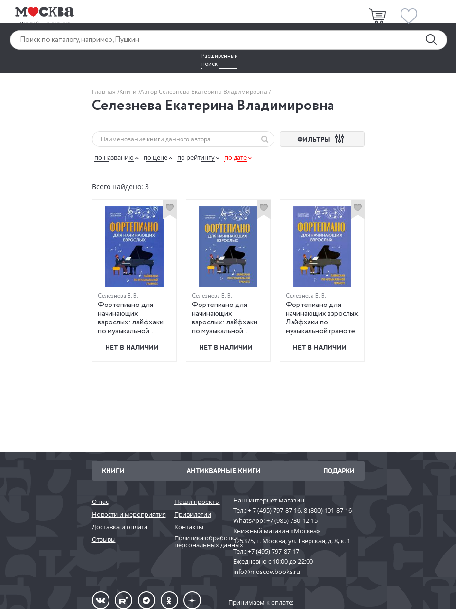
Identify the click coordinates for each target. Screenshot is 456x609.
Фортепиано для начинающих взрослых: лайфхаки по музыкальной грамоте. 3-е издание (131, 322)
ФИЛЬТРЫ (322, 139)
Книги (128, 92)
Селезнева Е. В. (118, 296)
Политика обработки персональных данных (198, 542)
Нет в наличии (132, 347)
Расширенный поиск (219, 60)
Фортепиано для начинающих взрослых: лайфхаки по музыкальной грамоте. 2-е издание (226, 322)
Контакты (188, 526)
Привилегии (192, 514)
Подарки (339, 470)
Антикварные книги (224, 470)
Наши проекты (197, 501)
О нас (100, 501)
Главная (104, 92)
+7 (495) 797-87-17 (273, 551)
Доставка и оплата (119, 526)
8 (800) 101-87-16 (328, 510)
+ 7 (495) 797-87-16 (274, 510)
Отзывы (104, 539)
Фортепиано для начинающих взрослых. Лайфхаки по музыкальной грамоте (322, 318)
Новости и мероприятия (128, 514)
